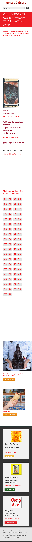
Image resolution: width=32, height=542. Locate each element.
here (13, 534)
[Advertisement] (16, 55)
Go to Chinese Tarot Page (13, 154)
